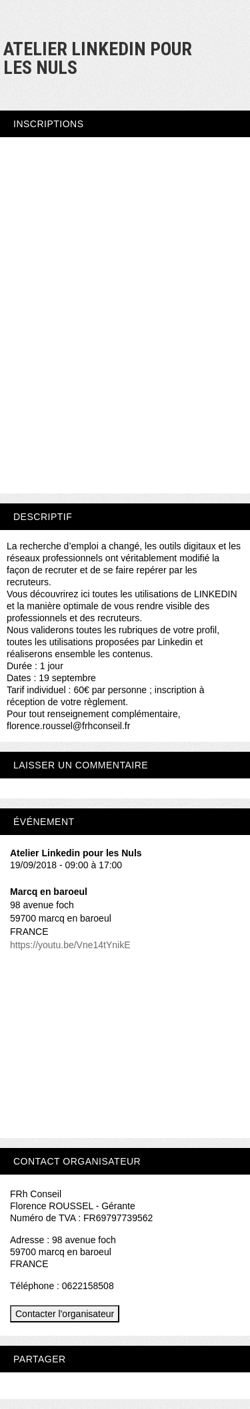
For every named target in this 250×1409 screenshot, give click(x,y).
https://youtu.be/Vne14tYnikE (70, 945)
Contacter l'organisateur (64, 1313)
